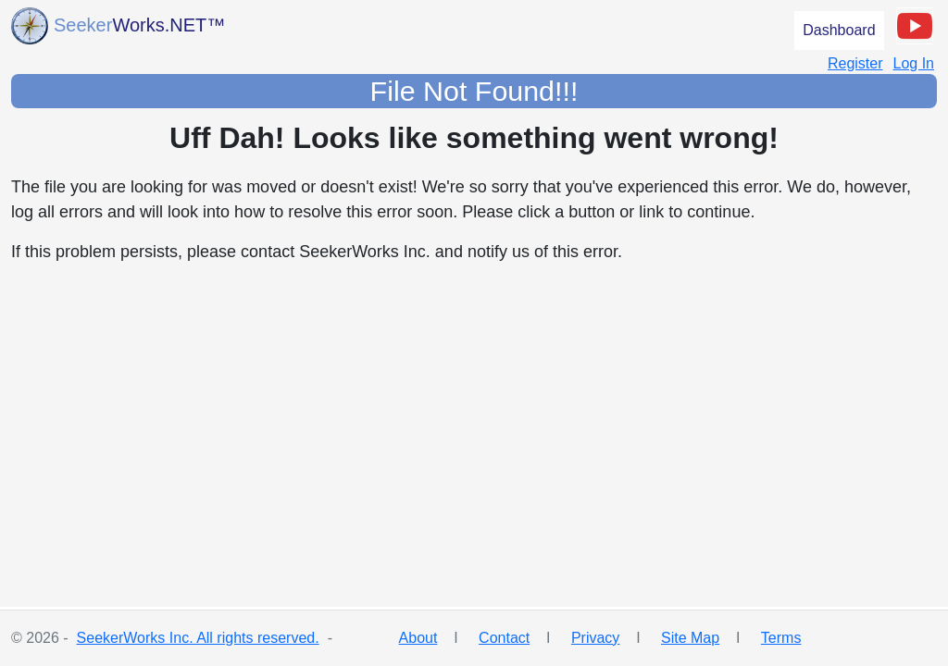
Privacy (595, 638)
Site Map (690, 638)
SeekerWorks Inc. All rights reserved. (198, 638)
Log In (913, 63)
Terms (781, 638)
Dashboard (839, 30)
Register (855, 63)
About (418, 638)
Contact (504, 638)
